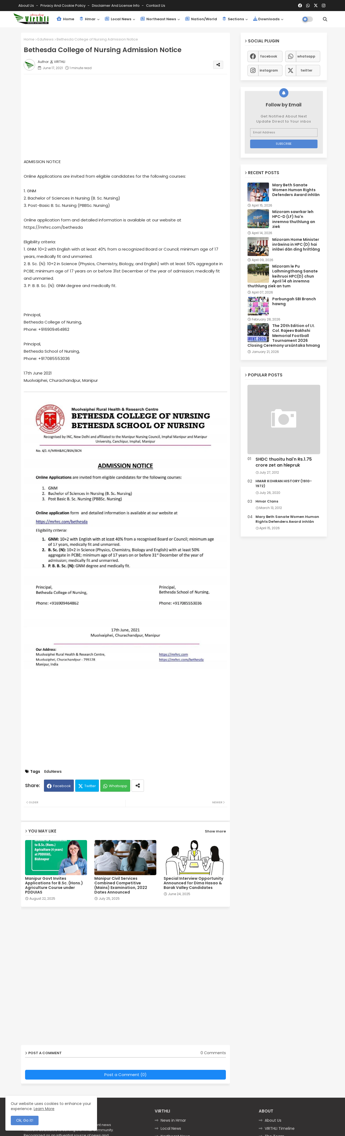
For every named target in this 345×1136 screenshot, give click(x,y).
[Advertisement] (131, 116)
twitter (306, 70)
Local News (118, 19)
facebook (268, 56)
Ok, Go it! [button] (24, 1120)
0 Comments (213, 1053)
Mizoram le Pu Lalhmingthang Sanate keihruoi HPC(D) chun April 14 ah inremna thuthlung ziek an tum (282, 276)
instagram (269, 70)
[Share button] (138, 786)
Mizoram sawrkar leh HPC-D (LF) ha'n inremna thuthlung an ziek (293, 219)
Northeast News (158, 19)
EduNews (45, 39)
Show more (215, 831)
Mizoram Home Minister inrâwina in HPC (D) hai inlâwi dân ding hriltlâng (296, 244)
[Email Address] (284, 132)
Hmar (88, 19)
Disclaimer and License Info (116, 5)
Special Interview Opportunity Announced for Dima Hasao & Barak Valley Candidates (193, 883)
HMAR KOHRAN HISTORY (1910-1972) (284, 483)
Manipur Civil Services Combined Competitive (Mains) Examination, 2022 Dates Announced (120, 885)
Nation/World (201, 19)
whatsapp (306, 56)
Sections (233, 19)
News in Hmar (173, 1120)
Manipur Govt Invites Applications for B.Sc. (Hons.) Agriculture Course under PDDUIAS (54, 885)
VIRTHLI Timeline (280, 1128)
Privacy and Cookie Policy (63, 5)
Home (65, 19)
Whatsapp (118, 785)
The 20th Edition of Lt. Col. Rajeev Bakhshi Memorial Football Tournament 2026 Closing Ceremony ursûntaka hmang (283, 335)
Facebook (62, 785)
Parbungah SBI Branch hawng (294, 301)
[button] (325, 19)
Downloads (266, 19)
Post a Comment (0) (125, 1074)
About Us (26, 5)
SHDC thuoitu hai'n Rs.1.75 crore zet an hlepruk (284, 462)
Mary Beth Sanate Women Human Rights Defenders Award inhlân (296, 190)
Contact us (155, 5)
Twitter (90, 785)
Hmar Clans (267, 501)
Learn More (44, 1108)
